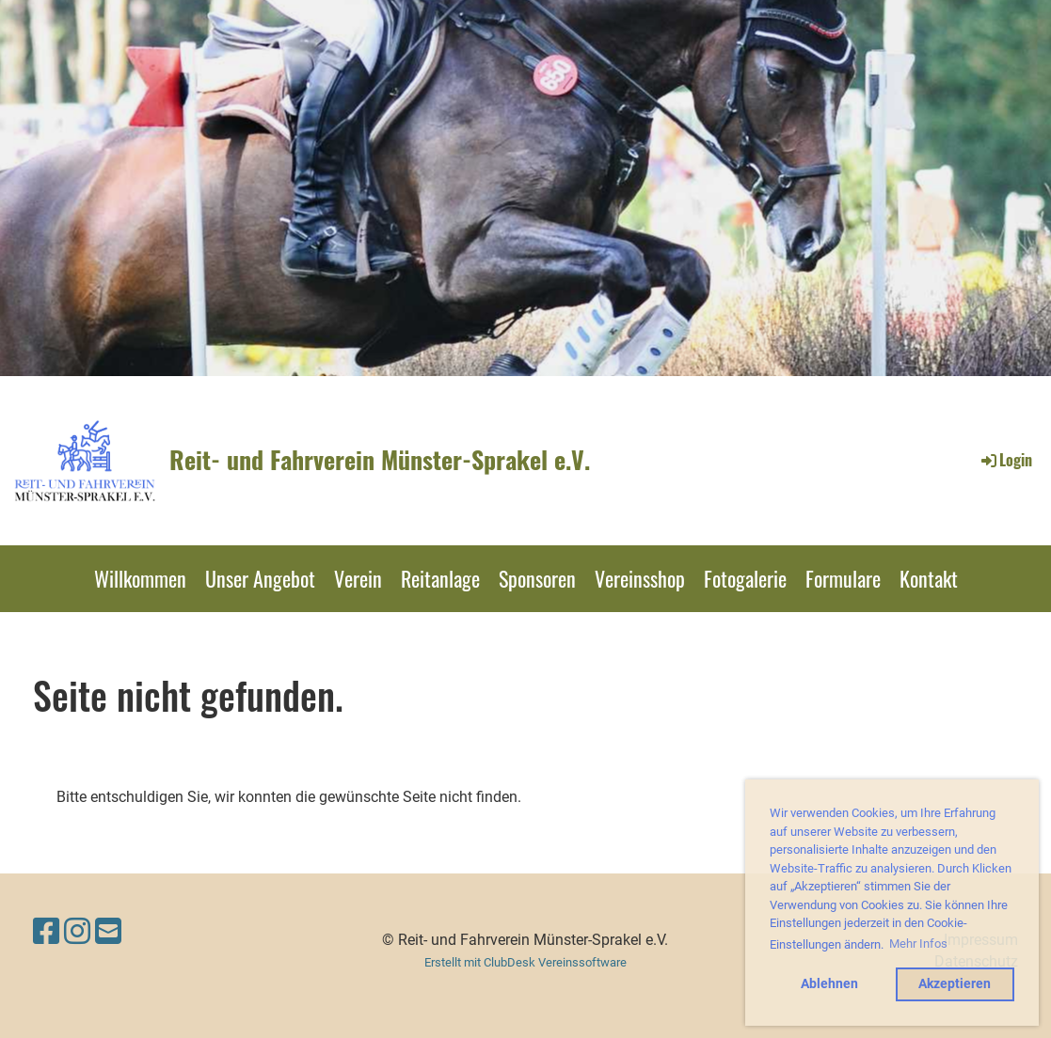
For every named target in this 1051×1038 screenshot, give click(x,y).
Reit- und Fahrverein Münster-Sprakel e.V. (379, 460)
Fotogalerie (745, 578)
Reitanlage (440, 578)
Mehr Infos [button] (918, 943)
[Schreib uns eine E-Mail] (108, 932)
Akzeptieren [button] (954, 984)
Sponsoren (537, 578)
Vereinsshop (640, 578)
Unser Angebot (260, 578)
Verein (358, 578)
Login (1005, 459)
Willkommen (140, 578)
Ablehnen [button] (829, 984)
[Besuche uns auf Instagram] (77, 932)
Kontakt (929, 578)
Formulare (843, 578)
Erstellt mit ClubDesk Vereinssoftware (525, 962)
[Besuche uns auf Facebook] (46, 932)
